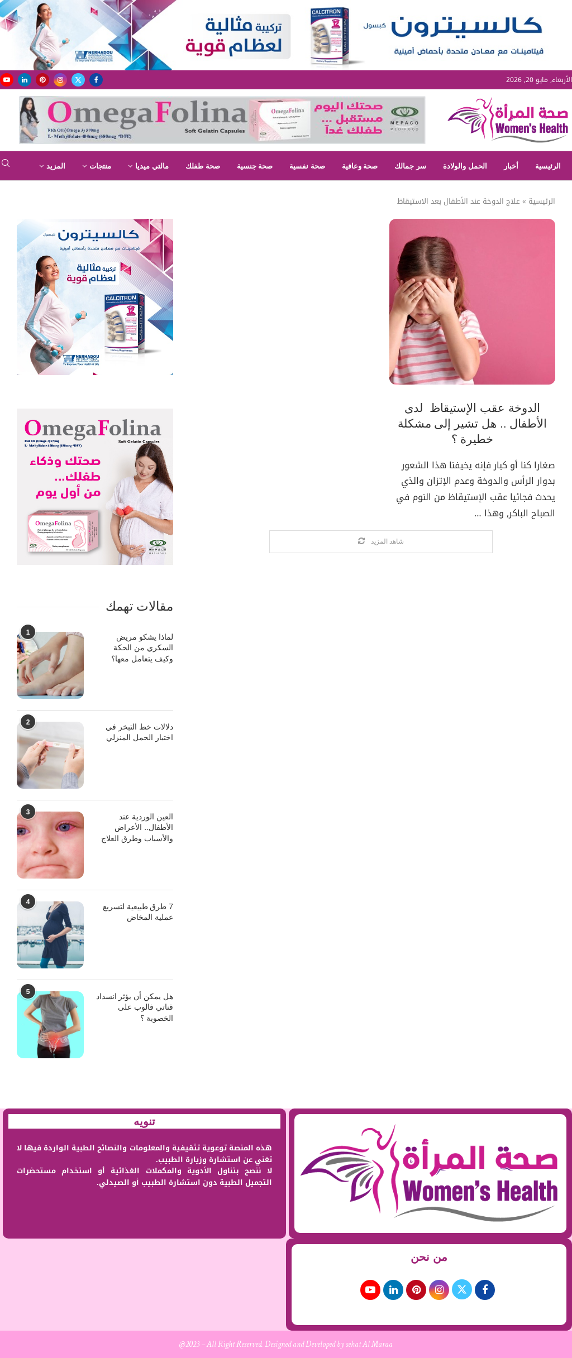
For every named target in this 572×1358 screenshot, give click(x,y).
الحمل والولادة (465, 166)
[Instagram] (60, 80)
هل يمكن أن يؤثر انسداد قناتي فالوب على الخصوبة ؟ (135, 1007)
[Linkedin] (24, 80)
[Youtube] (6, 80)
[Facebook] (96, 80)
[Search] (5, 166)
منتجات (100, 166)
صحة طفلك (202, 166)
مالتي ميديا (152, 166)
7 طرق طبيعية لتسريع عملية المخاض (138, 912)
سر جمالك (410, 166)
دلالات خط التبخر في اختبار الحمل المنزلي (139, 732)
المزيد (55, 166)
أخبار (511, 166)
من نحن (429, 1257)
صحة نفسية (307, 166)
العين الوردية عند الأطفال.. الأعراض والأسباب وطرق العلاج (137, 827)
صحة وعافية (360, 166)
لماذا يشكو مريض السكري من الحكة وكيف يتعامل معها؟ (142, 647)
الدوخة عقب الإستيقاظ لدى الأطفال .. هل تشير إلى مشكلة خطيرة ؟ (472, 423)
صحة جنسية (255, 166)
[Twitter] (78, 80)
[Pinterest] (42, 80)
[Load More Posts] (381, 541)
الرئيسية (548, 166)
